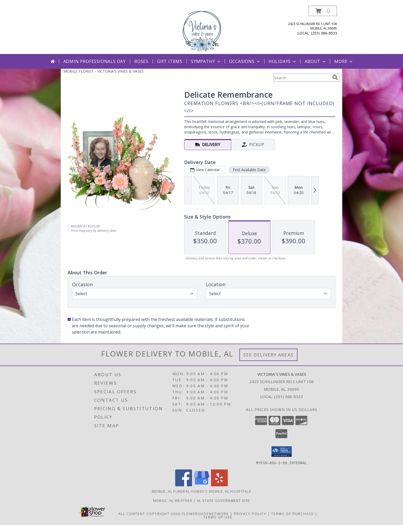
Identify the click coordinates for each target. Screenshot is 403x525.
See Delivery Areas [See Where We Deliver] (268, 355)
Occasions (245, 61)
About (316, 61)
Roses (141, 61)
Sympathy (206, 61)
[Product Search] (302, 77)
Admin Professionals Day (94, 61)
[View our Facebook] (183, 484)
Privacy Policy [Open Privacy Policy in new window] (250, 513)
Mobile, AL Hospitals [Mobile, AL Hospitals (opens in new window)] (230, 491)
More (344, 61)
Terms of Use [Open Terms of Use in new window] (218, 516)
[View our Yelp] (219, 484)
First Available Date (249, 169)
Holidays (283, 61)
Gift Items (169, 61)
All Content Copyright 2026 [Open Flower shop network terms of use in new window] (149, 513)
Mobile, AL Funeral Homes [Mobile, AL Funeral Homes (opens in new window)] (178, 491)
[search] (335, 77)
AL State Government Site (223, 500)
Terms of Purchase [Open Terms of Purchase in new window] (292, 513)
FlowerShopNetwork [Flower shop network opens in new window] (205, 513)
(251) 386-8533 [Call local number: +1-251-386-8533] (324, 33)
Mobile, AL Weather (172, 500)
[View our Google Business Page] (201, 484)
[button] (323, 11)
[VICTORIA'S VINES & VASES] (201, 29)
